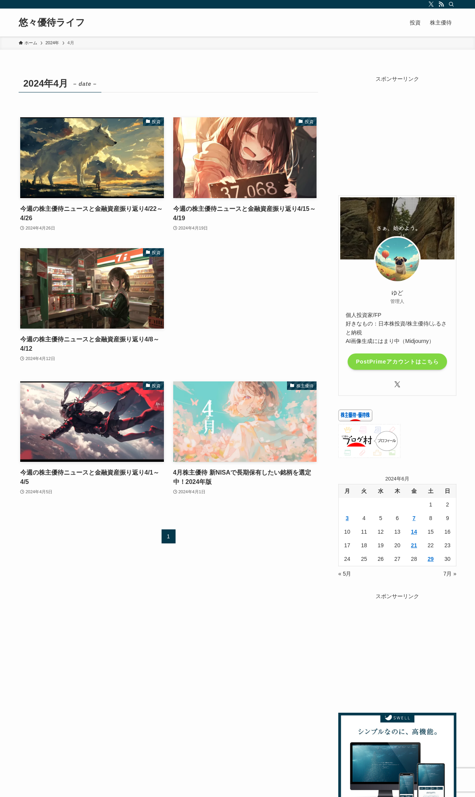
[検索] (451, 4)
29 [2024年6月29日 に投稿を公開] (431, 559)
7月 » (450, 574)
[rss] (441, 4)
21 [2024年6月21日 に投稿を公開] (414, 545)
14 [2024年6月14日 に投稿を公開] (414, 532)
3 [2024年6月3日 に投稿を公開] (347, 518)
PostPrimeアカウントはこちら (397, 361)
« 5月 (344, 574)
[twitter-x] (431, 4)
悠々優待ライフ (52, 22)
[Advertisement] (245, 307)
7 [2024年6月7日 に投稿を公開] (414, 518)
